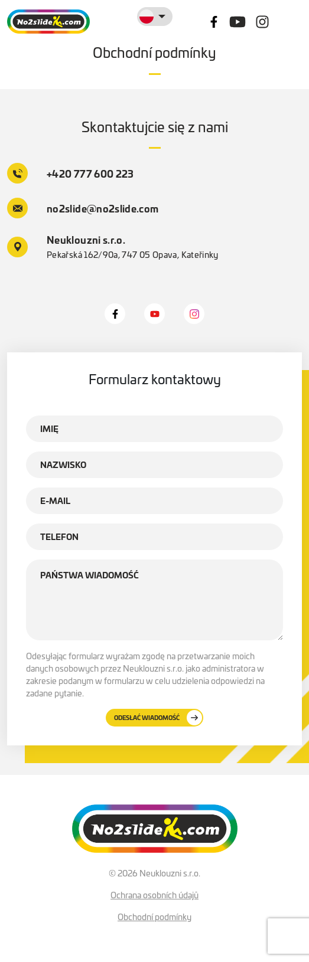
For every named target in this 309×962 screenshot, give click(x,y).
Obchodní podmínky (154, 916)
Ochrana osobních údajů (154, 895)
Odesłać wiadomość (158, 717)
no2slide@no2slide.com (83, 208)
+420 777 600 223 (70, 173)
